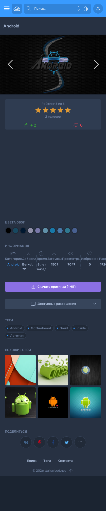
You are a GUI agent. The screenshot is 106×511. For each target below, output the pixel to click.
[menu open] (6, 8)
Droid (64, 328)
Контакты (65, 461)
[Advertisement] (53, 174)
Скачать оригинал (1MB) (53, 286)
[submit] (29, 9)
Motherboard (41, 328)
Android (13, 264)
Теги (47, 461)
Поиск (31, 461)
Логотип (17, 335)
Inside (81, 328)
